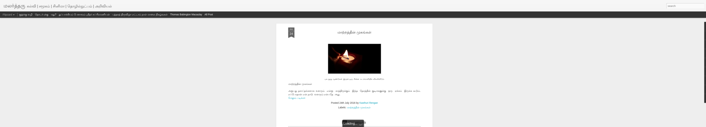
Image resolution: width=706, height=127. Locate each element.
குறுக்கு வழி (25, 14)
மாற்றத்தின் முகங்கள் (354, 32)
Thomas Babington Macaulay (186, 14)
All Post (209, 14)
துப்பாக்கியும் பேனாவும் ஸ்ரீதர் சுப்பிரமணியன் (84, 14)
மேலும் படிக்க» (296, 97)
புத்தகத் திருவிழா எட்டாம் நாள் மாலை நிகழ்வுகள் (139, 14)
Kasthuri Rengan (368, 102)
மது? (53, 14)
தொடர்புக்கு (41, 14)
